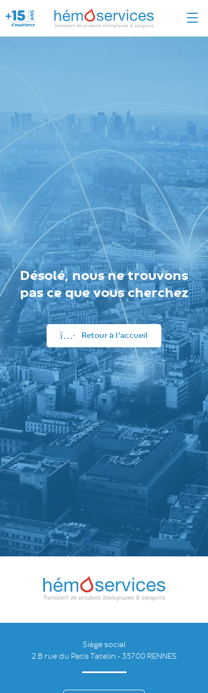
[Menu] (192, 18)
